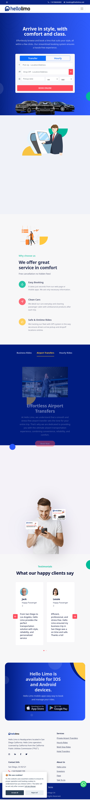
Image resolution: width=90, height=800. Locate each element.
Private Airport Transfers (67, 739)
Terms (50, 787)
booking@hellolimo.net (74, 2)
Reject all (34, 793)
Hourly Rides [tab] (65, 353)
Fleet (59, 776)
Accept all (14, 793)
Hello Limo (61, 767)
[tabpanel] (29, 614)
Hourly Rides (62, 743)
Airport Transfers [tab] (45, 353)
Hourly (58, 58)
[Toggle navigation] (82, 8)
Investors (61, 772)
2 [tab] (46, 651)
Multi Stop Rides (64, 747)
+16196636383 (54, 2)
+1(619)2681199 (18, 771)
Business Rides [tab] (24, 353)
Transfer (32, 58)
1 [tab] (43, 651)
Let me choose (30, 786)
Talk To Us (61, 780)
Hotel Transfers (63, 752)
